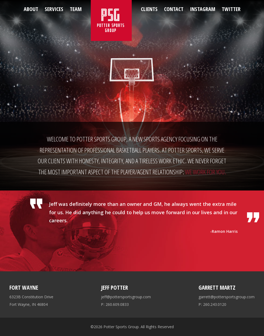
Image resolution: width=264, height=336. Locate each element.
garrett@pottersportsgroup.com (227, 296)
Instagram (202, 9)
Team (76, 9)
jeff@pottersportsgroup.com (126, 296)
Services (54, 9)
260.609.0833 (115, 304)
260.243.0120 (212, 304)
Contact (173, 9)
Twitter (231, 9)
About (31, 9)
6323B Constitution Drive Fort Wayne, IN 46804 (31, 300)
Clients (149, 9)
